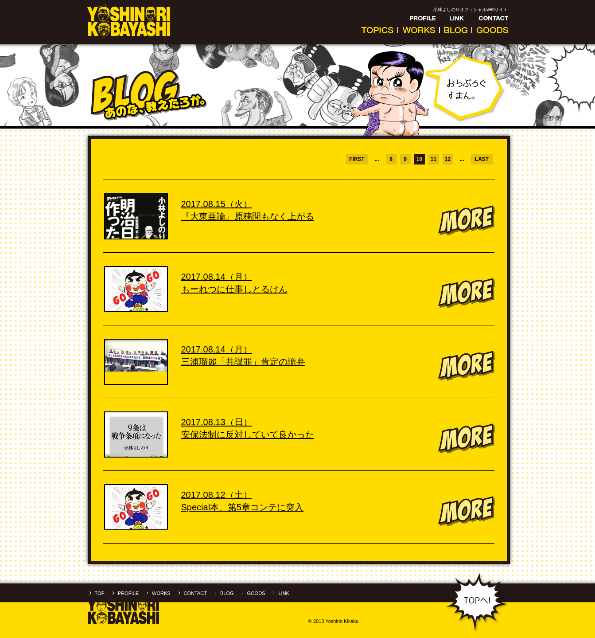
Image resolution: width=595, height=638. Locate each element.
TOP (100, 593)
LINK (283, 593)
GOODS (256, 593)
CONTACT (195, 593)
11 (433, 159)
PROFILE (128, 593)
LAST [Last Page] (482, 159)
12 (448, 159)
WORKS (161, 593)
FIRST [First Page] (357, 159)
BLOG (227, 593)
